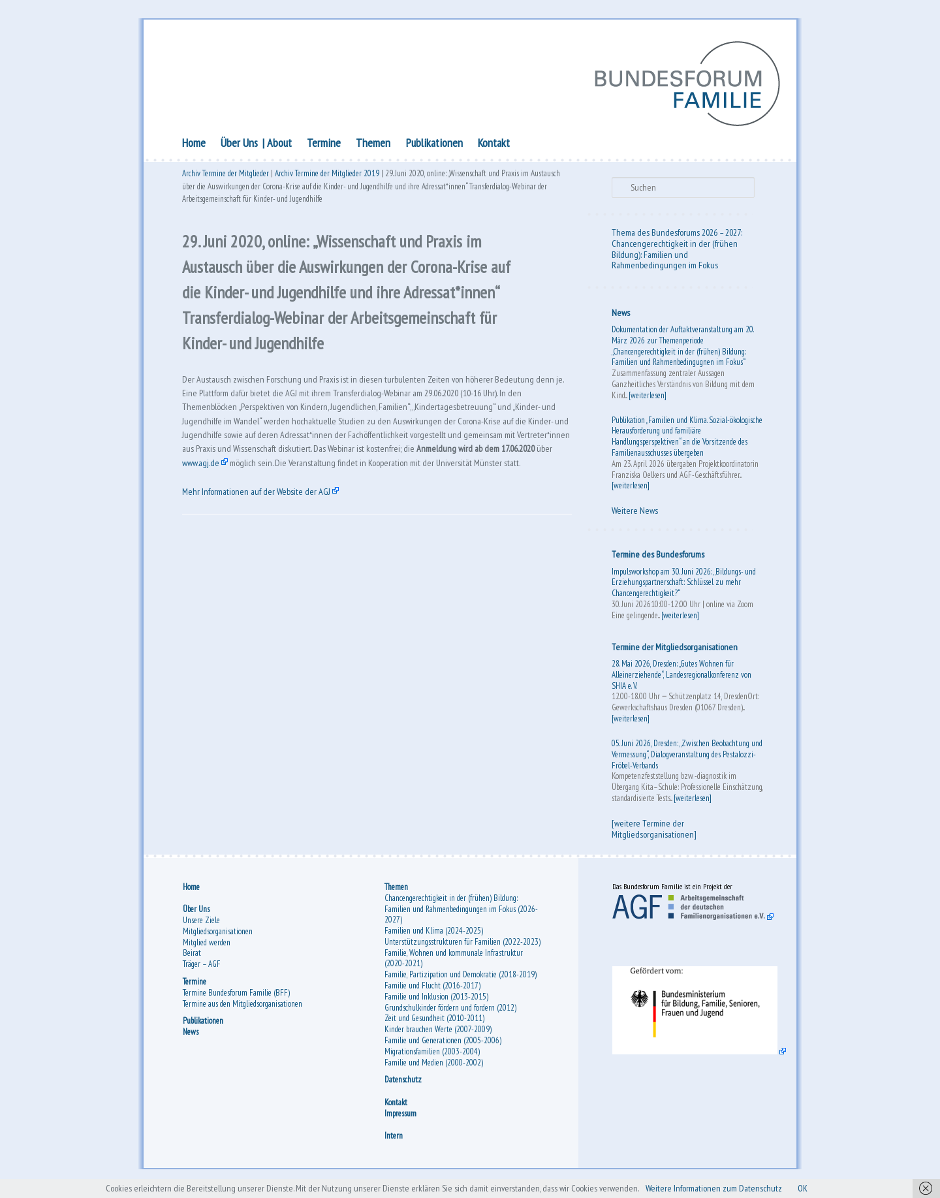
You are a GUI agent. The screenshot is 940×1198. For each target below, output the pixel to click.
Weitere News (635, 513)
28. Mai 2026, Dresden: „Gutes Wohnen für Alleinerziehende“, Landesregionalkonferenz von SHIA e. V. (681, 677)
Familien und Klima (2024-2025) (433, 936)
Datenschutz (403, 1086)
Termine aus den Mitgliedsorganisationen (242, 1009)
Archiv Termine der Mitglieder (225, 177)
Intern (393, 1141)
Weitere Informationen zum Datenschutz (732, 1187)
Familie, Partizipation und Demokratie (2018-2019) (460, 980)
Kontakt (494, 145)
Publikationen (434, 145)
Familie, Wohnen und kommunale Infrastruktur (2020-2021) (453, 964)
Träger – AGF (202, 969)
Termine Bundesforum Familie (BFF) (236, 998)
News (621, 315)
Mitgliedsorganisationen (218, 937)
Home (194, 145)
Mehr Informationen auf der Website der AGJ (264, 531)
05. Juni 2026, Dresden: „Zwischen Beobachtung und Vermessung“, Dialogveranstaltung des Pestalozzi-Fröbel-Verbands (687, 757)
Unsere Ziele (201, 926)
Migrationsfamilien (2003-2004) (432, 1057)
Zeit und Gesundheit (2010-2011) (434, 1024)
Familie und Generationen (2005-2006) (442, 1046)
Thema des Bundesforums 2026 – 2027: (677, 235)
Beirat (192, 959)
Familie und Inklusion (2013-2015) (436, 1002)
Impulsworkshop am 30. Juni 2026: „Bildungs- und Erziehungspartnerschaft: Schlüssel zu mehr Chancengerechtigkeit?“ (684, 585)
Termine (324, 145)
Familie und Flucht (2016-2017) (432, 991)
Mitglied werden (206, 948)
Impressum (400, 1119)
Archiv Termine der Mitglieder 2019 (327, 177)
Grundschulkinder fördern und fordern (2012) (450, 1013)
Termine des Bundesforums (658, 557)
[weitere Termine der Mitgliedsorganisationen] (654, 831)
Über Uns (239, 145)
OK (830, 1187)
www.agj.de (367, 482)
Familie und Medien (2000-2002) (433, 1068)
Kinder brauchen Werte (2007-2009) (438, 1035)
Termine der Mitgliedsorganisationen (675, 649)
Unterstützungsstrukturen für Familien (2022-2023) (462, 947)
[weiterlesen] (647, 397)
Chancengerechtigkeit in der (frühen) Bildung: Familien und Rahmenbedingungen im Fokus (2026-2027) (461, 915)
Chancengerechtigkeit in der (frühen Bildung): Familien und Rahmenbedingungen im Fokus (675, 257)
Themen (373, 145)
